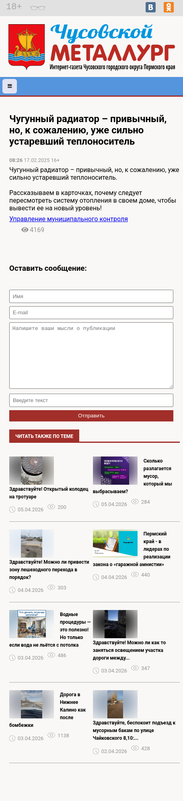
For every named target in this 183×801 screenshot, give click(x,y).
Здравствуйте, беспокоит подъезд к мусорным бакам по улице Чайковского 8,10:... (134, 742)
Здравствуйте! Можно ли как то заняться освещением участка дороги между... (129, 662)
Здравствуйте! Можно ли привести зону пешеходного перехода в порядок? (49, 581)
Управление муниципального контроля (68, 219)
